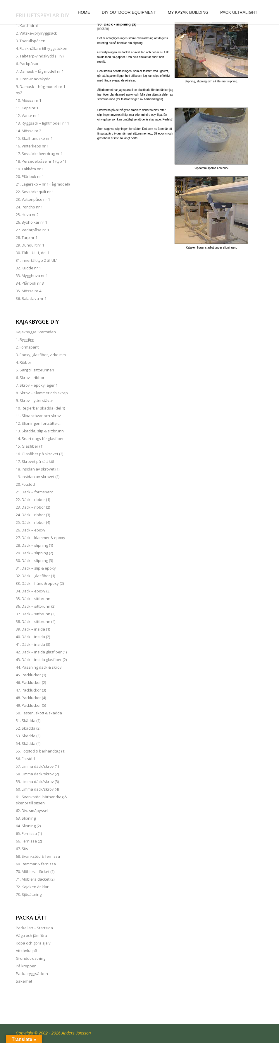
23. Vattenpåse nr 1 (33, 199)
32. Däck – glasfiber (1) (35, 575)
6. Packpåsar (27, 63)
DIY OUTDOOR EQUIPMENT (129, 12)
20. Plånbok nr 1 (30, 176)
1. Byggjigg (25, 339)
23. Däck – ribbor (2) (33, 507)
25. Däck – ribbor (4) (33, 522)
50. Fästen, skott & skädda (39, 713)
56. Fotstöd (25, 758)
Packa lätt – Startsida (34, 927)
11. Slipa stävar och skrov (38, 415)
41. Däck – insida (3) (33, 644)
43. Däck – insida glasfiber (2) (41, 659)
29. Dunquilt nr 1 (30, 245)
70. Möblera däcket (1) (35, 871)
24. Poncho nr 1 (29, 207)
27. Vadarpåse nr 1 (32, 229)
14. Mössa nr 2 (28, 130)
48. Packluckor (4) (31, 697)
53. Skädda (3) (28, 735)
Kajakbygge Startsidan (36, 331)
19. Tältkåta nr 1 (30, 168)
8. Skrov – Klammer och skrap (42, 392)
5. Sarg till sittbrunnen (35, 370)
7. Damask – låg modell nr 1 (40, 71)
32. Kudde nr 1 (28, 268)
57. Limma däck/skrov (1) (37, 766)
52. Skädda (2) (28, 728)
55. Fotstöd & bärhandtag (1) (40, 751)
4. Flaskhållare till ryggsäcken (41, 48)
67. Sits (22, 848)
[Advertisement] (174, 300)
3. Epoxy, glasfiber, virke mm (41, 354)
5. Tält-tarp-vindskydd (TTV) (39, 56)
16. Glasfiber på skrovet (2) (39, 453)
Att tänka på (26, 950)
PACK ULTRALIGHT (238, 12)
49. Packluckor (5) (31, 705)
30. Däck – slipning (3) (34, 560)
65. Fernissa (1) (29, 833)
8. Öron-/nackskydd (33, 78)
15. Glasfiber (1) (29, 446)
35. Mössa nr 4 (28, 290)
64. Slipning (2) (28, 825)
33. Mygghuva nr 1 (32, 275)
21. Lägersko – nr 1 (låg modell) (43, 184)
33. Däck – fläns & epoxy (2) (40, 583)
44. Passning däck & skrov (39, 667)
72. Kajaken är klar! (32, 886)
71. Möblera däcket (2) (35, 879)
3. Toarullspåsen (30, 40)
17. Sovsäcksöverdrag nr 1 (39, 153)
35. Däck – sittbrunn (33, 598)
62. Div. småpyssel (32, 810)
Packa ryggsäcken (32, 973)
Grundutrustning (30, 958)
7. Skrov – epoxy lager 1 (37, 385)
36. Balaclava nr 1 (31, 298)
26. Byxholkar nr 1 (31, 222)
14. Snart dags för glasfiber (40, 438)
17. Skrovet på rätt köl (35, 461)
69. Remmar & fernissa (36, 864)
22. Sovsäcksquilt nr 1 (35, 191)
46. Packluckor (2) (31, 682)
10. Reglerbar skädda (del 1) (40, 408)
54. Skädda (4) (28, 743)
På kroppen (26, 966)
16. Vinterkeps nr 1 (32, 146)
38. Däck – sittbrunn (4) (35, 621)
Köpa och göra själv (33, 943)
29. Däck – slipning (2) (34, 553)
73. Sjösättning (29, 894)
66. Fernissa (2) (29, 841)
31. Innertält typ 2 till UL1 (37, 260)
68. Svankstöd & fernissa (38, 856)
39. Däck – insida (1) (33, 629)
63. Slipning (26, 818)
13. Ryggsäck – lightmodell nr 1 (42, 123)
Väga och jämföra (31, 935)
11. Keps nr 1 (27, 108)
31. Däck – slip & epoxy (36, 568)
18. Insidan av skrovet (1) (37, 469)
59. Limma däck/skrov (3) (37, 781)
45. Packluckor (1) (31, 674)
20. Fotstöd (25, 484)
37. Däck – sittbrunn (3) (35, 613)
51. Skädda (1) (28, 720)
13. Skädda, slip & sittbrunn (40, 431)
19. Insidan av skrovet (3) (37, 476)
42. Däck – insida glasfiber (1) (41, 652)
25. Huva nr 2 (27, 214)
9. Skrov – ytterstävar (34, 400)
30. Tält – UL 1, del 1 (32, 252)
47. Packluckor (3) (31, 690)
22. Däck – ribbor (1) (33, 499)
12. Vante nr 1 (28, 115)
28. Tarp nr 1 (26, 237)
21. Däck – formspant (34, 492)
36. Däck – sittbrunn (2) (35, 606)
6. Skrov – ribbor (30, 377)
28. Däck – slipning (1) (34, 545)
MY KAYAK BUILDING (188, 12)
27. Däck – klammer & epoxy (40, 537)
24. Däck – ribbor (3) (33, 514)
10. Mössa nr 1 (28, 100)
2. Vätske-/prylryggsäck (36, 33)
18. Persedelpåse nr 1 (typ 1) (41, 161)
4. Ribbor (23, 362)
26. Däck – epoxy (30, 530)
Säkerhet (24, 981)
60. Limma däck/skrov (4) (37, 789)
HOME (84, 12)
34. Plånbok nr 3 (30, 283)
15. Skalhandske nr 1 (34, 138)
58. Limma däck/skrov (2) (37, 774)
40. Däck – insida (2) (33, 636)
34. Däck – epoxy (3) (33, 591)
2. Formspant (27, 347)
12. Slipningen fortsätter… (38, 423)
